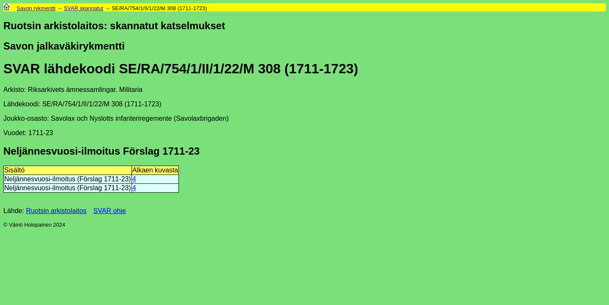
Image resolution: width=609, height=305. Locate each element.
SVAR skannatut (83, 8)
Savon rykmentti (35, 8)
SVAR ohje (109, 210)
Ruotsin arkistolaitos (56, 210)
